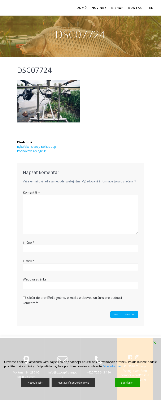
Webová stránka (34, 279)
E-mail (28, 261)
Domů (82, 8)
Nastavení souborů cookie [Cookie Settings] (73, 382)
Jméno (28, 242)
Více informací (112, 366)
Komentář (31, 192)
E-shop (117, 8)
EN (151, 8)
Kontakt (136, 8)
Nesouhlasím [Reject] (35, 382)
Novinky (99, 8)
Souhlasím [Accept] (127, 382)
